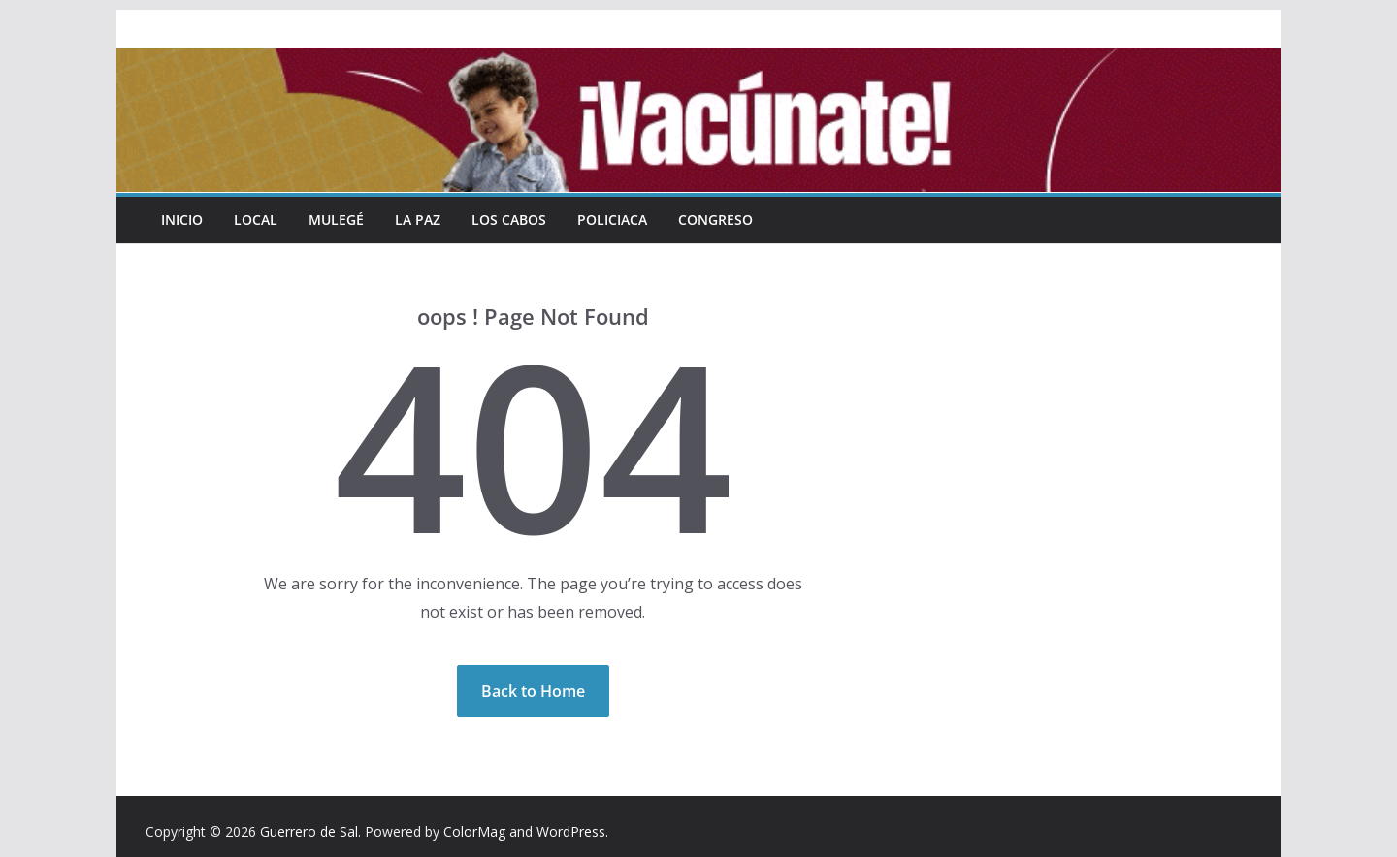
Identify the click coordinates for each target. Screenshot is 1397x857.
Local (255, 219)
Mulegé (336, 219)
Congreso (715, 219)
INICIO (182, 219)
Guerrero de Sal (309, 831)
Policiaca (612, 219)
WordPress (570, 831)
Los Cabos (508, 219)
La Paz (417, 219)
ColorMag (474, 831)
